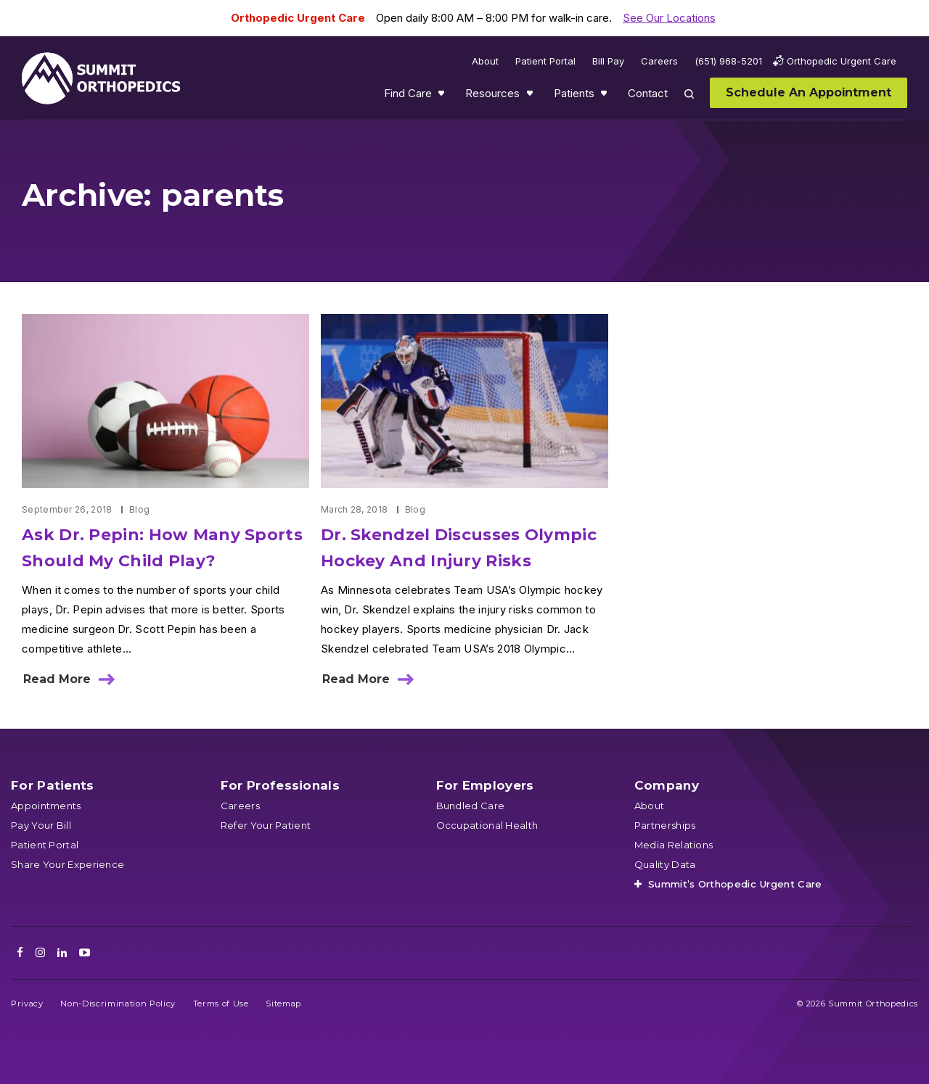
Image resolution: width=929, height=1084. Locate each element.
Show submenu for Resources (531, 96)
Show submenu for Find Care (442, 96)
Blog (139, 509)
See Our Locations (669, 18)
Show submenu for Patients (605, 96)
